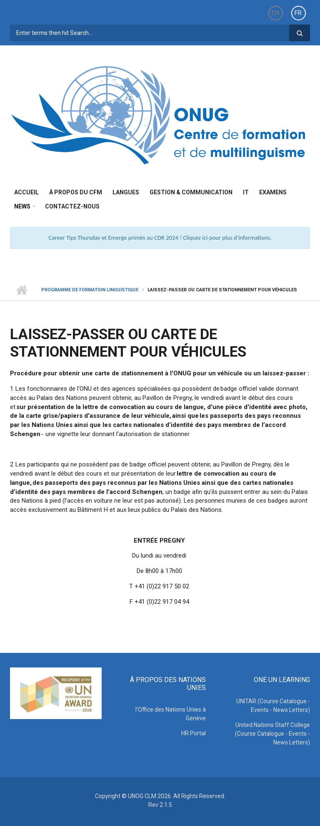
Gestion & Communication (191, 192)
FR (298, 13)
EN (275, 13)
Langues (125, 192)
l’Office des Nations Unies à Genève (170, 714)
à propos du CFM (75, 192)
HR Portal (193, 733)
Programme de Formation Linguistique (89, 290)
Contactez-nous (72, 206)
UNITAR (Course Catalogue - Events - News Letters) (273, 705)
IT (246, 192)
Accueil (26, 192)
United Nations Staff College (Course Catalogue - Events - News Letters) (272, 734)
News (22, 206)
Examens (273, 192)
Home (21, 290)
